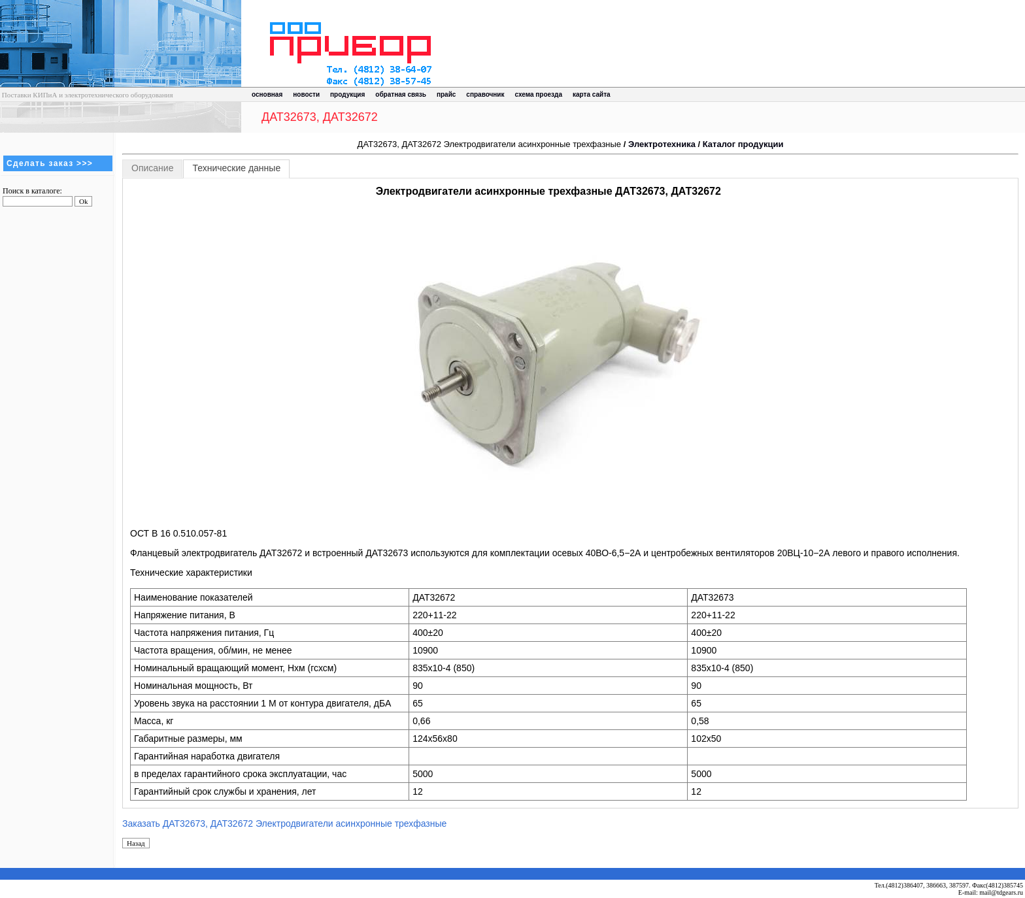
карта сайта (592, 94)
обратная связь (400, 94)
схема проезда (538, 94)
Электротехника (662, 144)
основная (267, 94)
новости (306, 94)
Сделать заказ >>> (50, 163)
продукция (347, 94)
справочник (485, 94)
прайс (446, 94)
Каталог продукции (743, 144)
